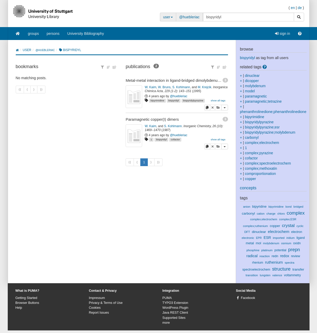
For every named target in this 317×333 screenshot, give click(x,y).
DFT (247, 231)
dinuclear (252, 76)
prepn (294, 249)
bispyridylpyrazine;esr (262, 127)
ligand (300, 238)
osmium (286, 243)
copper (250, 179)
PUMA (167, 298)
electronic (248, 237)
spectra (290, 262)
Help (18, 308)
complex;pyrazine (259, 153)
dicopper (252, 81)
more (166, 322)
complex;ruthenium (255, 226)
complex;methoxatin (261, 168)
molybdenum (255, 86)
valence (277, 275)
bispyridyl (173, 100)
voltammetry (292, 275)
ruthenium (274, 262)
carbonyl (252, 137)
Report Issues (99, 312)
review (295, 256)
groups (33, 33)
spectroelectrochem (256, 269)
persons (53, 33)
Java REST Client (175, 312)
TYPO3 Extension (175, 303)
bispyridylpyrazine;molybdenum (270, 132)
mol (258, 243)
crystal (288, 225)
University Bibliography (85, 33)
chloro (281, 213)
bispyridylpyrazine (193, 100)
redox (284, 256)
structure (281, 269)
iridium (290, 237)
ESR (267, 237)
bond (289, 206)
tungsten (265, 275)
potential (280, 250)
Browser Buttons (27, 303)
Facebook (248, 298)
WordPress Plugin (175, 308)
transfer (298, 269)
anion (246, 206)
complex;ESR (287, 219)
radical (252, 256)
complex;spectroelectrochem (268, 163)
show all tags (218, 100)
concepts (248, 188)
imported (279, 237)
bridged (298, 206)
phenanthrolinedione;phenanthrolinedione (273, 112)
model (250, 91)
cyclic (300, 226)
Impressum (97, 298)
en (293, 8)
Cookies (95, 308)
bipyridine (259, 206)
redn (275, 256)
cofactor (175, 139)
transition (252, 275)
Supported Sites (174, 318)
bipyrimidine (157, 100)
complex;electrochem (262, 143)
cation (260, 213)
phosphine (252, 250)
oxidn (297, 243)
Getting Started (26, 298)
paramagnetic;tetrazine (263, 101)
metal (250, 243)
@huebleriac (189, 17)
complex (296, 213)
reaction (264, 256)
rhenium (257, 262)
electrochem (278, 231)
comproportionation (260, 174)
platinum (267, 250)
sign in (282, 33)
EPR (259, 237)
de (300, 8)
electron (296, 232)
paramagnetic (256, 96)
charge (270, 213)
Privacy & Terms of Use (106, 303)
